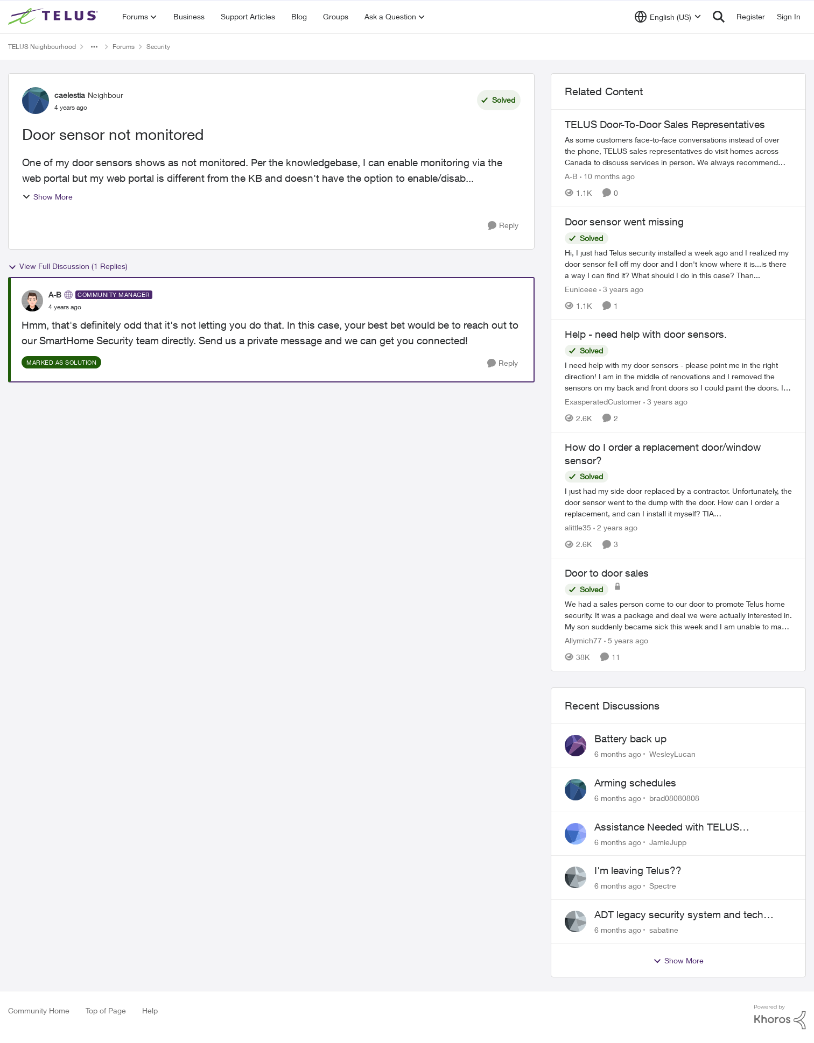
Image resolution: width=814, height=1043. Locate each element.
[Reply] (503, 225)
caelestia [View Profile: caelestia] (69, 95)
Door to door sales (607, 573)
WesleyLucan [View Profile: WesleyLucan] (672, 753)
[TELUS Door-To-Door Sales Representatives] (678, 151)
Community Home (38, 1010)
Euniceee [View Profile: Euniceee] (581, 288)
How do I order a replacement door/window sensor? (663, 453)
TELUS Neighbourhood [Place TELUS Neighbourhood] (42, 46)
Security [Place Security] (158, 46)
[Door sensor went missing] (678, 263)
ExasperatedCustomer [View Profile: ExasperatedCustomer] (603, 401)
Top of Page (106, 1010)
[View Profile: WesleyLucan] (575, 745)
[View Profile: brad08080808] (575, 789)
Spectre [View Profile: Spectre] (662, 885)
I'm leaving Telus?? (638, 870)
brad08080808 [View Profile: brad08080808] (674, 798)
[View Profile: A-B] (32, 300)
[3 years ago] (621, 288)
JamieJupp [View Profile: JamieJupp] (667, 841)
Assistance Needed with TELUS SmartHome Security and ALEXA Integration (668, 827)
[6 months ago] (617, 754)
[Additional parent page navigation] (94, 46)
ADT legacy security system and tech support (678, 915)
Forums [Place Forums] (124, 46)
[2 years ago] (615, 527)
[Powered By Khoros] (780, 1017)
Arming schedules (635, 783)
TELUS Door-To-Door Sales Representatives (665, 124)
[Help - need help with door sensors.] (678, 376)
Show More (47, 196)
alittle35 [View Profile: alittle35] (578, 527)
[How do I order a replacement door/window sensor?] (678, 502)
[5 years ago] (626, 640)
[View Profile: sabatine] (575, 921)
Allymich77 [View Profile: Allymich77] (583, 640)
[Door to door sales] (678, 615)
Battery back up (630, 738)
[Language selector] (668, 16)
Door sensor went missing (624, 222)
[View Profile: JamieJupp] (575, 834)
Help (150, 1010)
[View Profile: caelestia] (35, 100)
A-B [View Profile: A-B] (54, 294)
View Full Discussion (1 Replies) (68, 266)
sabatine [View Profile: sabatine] (663, 929)
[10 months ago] (607, 176)
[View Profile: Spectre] (575, 877)
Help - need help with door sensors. (646, 334)
